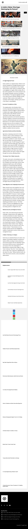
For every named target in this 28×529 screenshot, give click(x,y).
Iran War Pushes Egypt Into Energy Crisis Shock (10, 37)
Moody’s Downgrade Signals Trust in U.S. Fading (12, 417)
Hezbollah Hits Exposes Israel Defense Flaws (10, 46)
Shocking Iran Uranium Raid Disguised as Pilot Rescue (11, 28)
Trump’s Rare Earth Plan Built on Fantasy (11, 458)
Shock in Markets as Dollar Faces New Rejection (12, 403)
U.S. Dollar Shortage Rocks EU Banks (10, 389)
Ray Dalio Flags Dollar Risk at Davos (10, 362)
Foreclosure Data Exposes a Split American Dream (13, 376)
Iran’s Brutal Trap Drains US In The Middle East (10, 55)
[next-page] (25, 12)
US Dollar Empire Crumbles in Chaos (10, 430)
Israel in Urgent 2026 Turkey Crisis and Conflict (10, 19)
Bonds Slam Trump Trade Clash (9, 444)
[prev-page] (2, 12)
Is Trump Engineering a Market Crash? (10, 471)
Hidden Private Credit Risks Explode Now (15, 302)
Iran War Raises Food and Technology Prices (16, 289)
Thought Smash (24, 525)
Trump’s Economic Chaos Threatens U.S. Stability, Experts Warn (13, 486)
